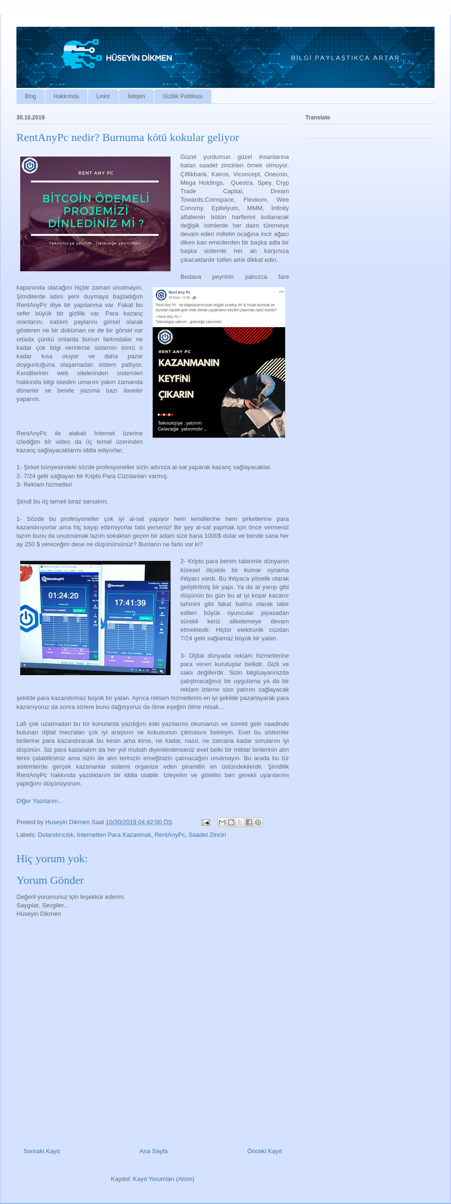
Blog (30, 96)
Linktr (103, 96)
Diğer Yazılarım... (39, 800)
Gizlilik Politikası (183, 96)
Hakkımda (66, 96)
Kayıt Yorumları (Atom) (163, 1178)
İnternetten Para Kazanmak (114, 834)
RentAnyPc (170, 834)
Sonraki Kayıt (41, 1151)
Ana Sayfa (154, 1151)
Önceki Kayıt (264, 1151)
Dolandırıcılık (56, 834)
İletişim (136, 96)
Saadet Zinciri (207, 834)
